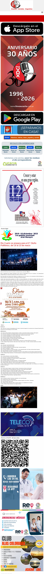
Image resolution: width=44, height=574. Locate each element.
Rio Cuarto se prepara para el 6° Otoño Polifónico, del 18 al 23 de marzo (18, 244)
